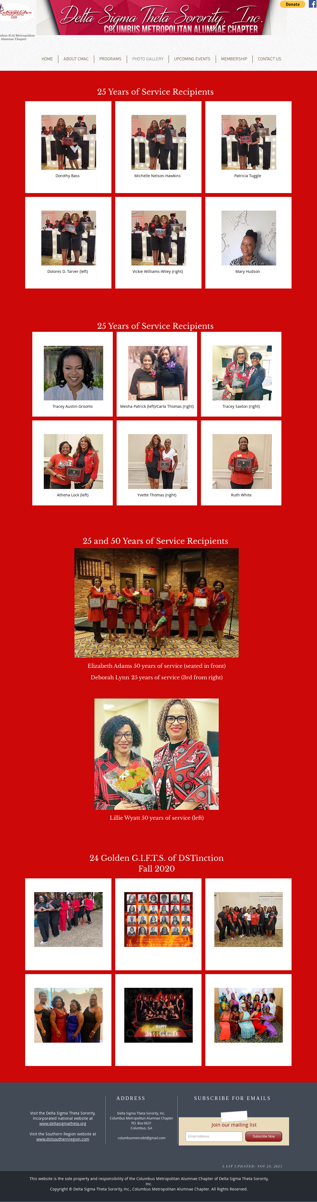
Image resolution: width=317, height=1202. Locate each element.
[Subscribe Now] (263, 1137)
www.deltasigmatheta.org (62, 1123)
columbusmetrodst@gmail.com (141, 1138)
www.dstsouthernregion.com (62, 1139)
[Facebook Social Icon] (312, 4)
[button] (292, 4)
